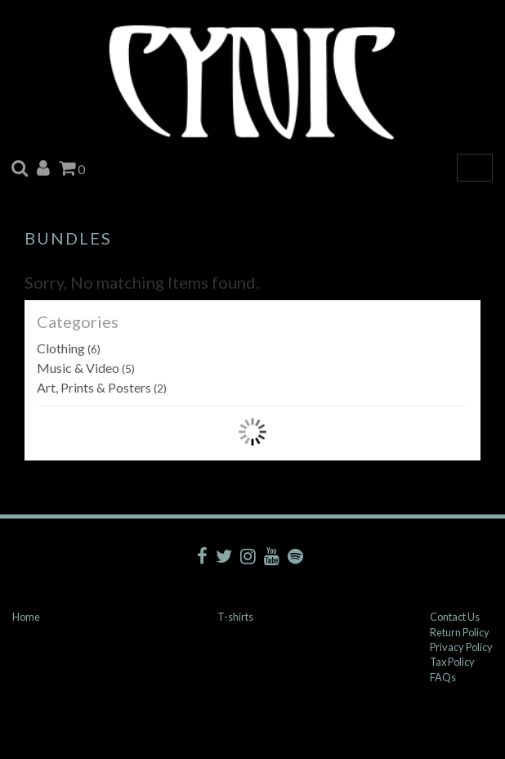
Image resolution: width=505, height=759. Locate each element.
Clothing (69, 348)
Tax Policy (452, 661)
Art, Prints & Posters (102, 387)
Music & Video (86, 367)
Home (26, 616)
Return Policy (459, 632)
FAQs (443, 677)
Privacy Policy (461, 646)
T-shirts (235, 616)
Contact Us (455, 616)
